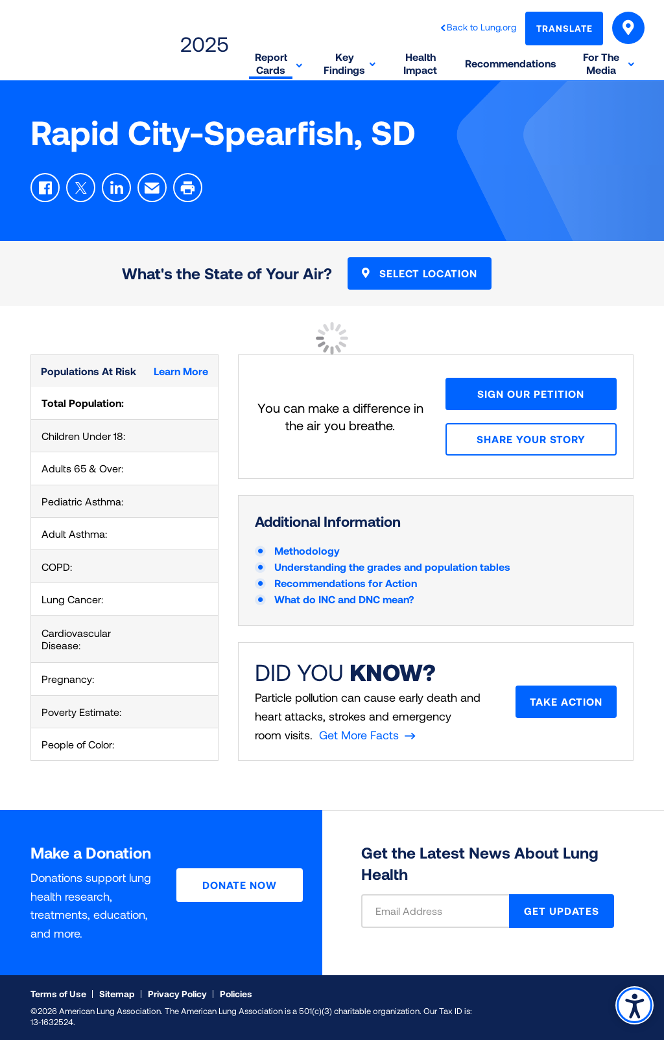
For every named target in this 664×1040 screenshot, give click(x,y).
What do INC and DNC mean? (344, 599)
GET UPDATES (561, 911)
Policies (236, 993)
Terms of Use (58, 993)
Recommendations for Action (345, 583)
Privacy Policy (177, 993)
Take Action (566, 701)
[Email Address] (443, 911)
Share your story (531, 439)
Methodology (307, 550)
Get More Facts (359, 735)
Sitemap (117, 993)
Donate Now (239, 885)
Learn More (181, 371)
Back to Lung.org (481, 26)
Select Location (419, 273)
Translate (564, 28)
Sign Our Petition (530, 393)
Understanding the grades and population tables (392, 566)
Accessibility (634, 1005)
